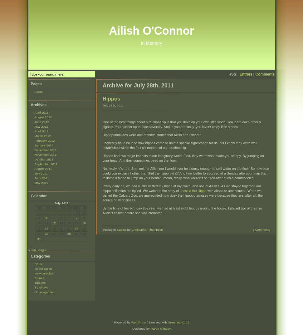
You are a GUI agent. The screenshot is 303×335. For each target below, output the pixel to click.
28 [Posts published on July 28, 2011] (69, 233)
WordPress (138, 322)
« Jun (32, 250)
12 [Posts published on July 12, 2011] (54, 223)
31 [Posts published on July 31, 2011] (39, 239)
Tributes (40, 282)
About (39, 91)
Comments (265, 74)
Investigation (43, 268)
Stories (39, 278)
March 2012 (43, 136)
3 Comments (261, 229)
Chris (38, 264)
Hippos (111, 99)
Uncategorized (45, 292)
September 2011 (46, 164)
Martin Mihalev (160, 328)
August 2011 (43, 168)
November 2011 (46, 154)
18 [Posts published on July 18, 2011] (46, 228)
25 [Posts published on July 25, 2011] (46, 233)
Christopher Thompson (147, 229)
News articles (44, 273)
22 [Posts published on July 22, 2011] (76, 228)
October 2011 (44, 159)
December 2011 (46, 150)
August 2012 (43, 117)
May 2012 (41, 126)
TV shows (41, 287)
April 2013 (42, 112)
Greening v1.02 (178, 322)
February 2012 (45, 140)
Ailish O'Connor (151, 30)
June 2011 (42, 178)
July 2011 (41, 173)
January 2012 (44, 145)
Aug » (42, 250)
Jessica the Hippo (193, 191)
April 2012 (42, 131)
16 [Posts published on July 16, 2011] (84, 223)
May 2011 (41, 183)
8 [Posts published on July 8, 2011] (76, 217)
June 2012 (42, 122)
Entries (246, 74)
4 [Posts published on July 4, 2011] (46, 217)
